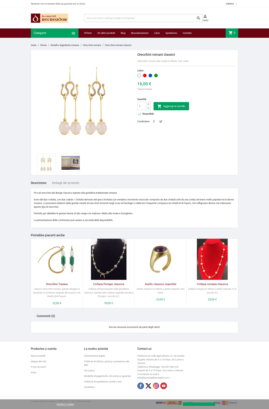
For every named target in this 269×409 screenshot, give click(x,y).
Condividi (154, 121)
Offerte (88, 33)
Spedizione (171, 33)
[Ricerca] (143, 18)
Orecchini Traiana (57, 284)
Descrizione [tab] (39, 183)
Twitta (160, 121)
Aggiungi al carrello (171, 106)
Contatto (187, 33)
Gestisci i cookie (65, 404)
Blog (123, 33)
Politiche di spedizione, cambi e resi (103, 381)
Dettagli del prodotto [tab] (65, 183)
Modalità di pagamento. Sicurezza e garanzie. (108, 376)
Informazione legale (94, 355)
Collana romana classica (212, 284)
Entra (33, 372)
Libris (157, 33)
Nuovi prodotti (38, 355)
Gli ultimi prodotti (106, 33)
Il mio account (38, 366)
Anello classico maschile (160, 284)
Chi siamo (89, 370)
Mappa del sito (38, 361)
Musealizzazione (140, 33)
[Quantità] (141, 106)
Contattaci (89, 387)
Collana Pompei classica (108, 284)
